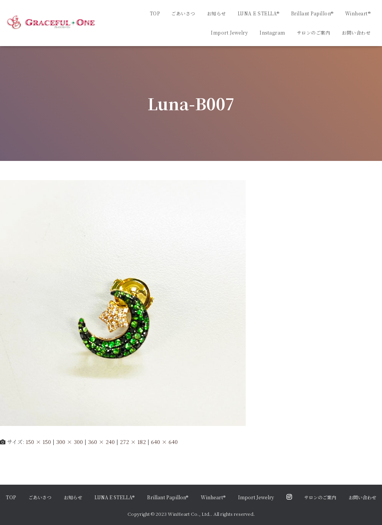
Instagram (272, 32)
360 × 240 (101, 442)
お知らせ (216, 13)
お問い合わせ (356, 32)
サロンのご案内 (314, 32)
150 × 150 (38, 442)
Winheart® (358, 13)
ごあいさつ (183, 13)
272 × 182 (133, 442)
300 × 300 (69, 442)
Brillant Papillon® (312, 13)
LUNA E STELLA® (258, 13)
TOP (155, 13)
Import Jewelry (229, 32)
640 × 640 (164, 442)
